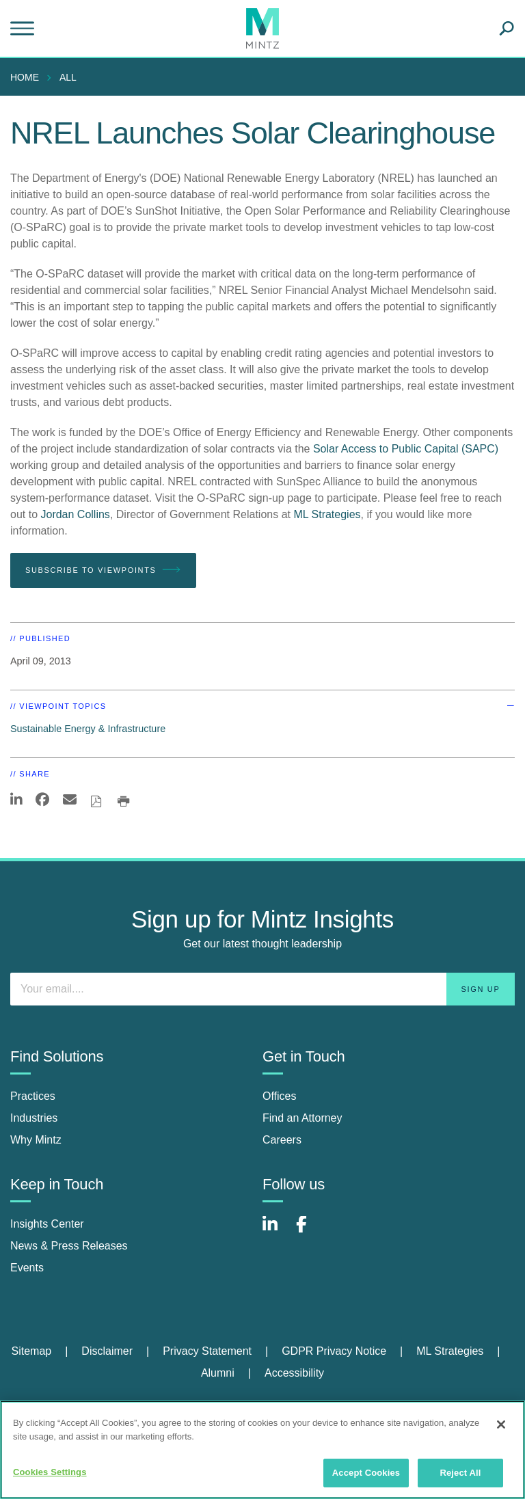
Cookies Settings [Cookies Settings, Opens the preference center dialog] (50, 1472)
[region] (262, 1450)
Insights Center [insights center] (47, 1224)
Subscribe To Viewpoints (103, 570)
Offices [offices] (279, 1096)
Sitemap (31, 1351)
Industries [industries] (33, 1118)
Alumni (217, 1373)
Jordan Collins (74, 514)
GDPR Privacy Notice (334, 1351)
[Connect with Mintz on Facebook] (309, 1231)
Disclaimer (107, 1351)
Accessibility (294, 1373)
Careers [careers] (281, 1140)
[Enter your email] (262, 989)
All (68, 77)
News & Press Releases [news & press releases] (69, 1246)
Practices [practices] (32, 1096)
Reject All (460, 1473)
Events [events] (27, 1267)
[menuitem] (28, 77)
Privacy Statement (207, 1351)
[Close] (501, 1424)
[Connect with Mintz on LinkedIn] (276, 1231)
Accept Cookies (366, 1473)
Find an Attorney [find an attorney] (302, 1118)
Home (24, 77)
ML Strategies (326, 514)
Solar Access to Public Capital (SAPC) (405, 449)
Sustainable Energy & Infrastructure (87, 728)
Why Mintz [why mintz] (36, 1140)
